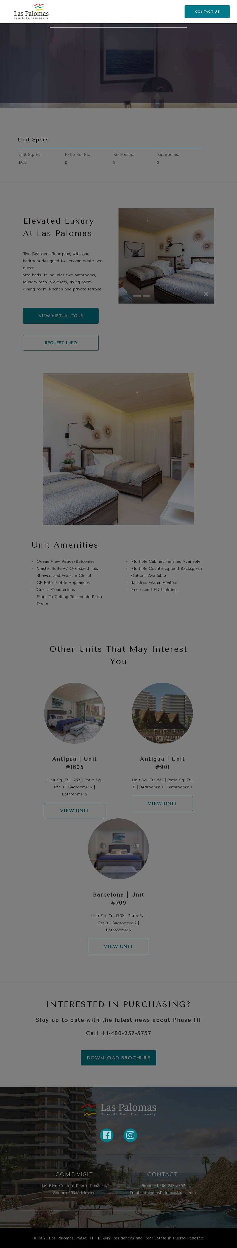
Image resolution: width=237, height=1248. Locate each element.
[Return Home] (31, 11)
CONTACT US (207, 11)
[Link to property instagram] (130, 1135)
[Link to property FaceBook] (106, 1135)
